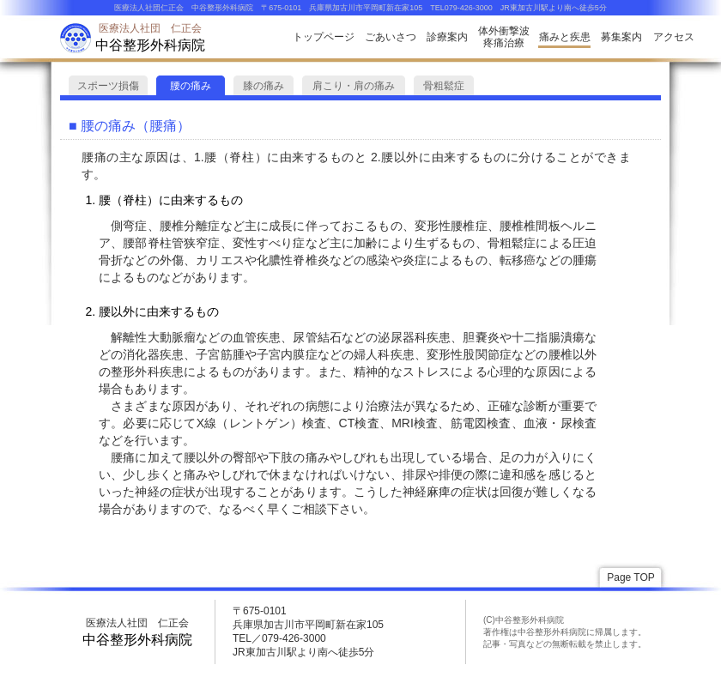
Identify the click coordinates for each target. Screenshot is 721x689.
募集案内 (621, 37)
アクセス (673, 37)
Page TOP (631, 577)
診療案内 (447, 37)
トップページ (323, 37)
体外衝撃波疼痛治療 (504, 37)
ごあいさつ (390, 37)
